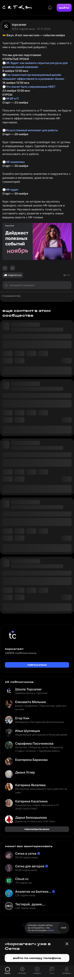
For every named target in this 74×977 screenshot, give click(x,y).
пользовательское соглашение (37, 933)
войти (64, 8)
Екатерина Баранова (31, 760)
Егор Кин (22, 718)
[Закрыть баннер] (67, 943)
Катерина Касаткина (31, 801)
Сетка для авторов (29, 866)
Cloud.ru (21, 879)
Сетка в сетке (26, 853)
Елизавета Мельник (30, 702)
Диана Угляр (25, 772)
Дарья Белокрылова (31, 817)
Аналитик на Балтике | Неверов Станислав (32, 892)
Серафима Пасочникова (34, 743)
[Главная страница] (17, 7)
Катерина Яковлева (30, 785)
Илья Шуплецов (27, 731)
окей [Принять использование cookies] (63, 927)
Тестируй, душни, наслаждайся (29, 904)
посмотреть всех (37, 829)
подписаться (37, 664)
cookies (50, 930)
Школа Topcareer (28, 689)
